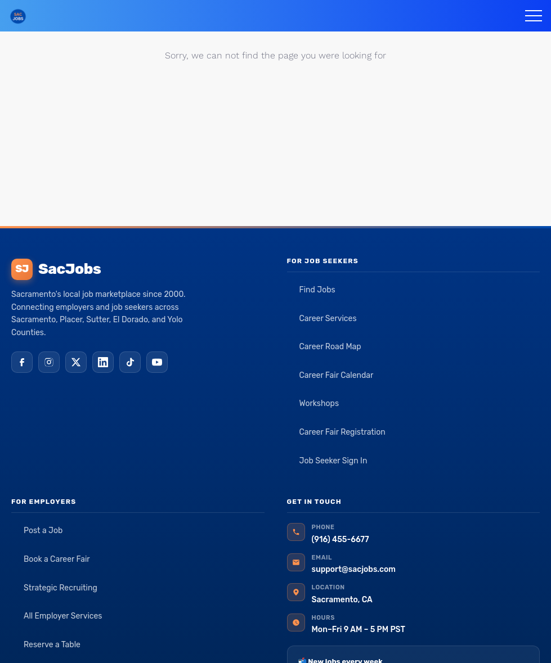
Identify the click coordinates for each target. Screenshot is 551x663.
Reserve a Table (52, 645)
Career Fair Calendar (336, 375)
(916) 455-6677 (340, 539)
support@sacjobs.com (354, 569)
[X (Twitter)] (76, 362)
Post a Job (43, 530)
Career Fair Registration (342, 432)
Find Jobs (317, 290)
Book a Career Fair (57, 559)
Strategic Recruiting (60, 588)
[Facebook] (22, 362)
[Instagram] (49, 362)
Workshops (319, 403)
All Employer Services (63, 616)
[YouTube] (157, 362)
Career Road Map (330, 346)
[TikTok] (130, 362)
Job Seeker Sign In (333, 461)
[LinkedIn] (103, 362)
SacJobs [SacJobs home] (56, 269)
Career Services (328, 318)
